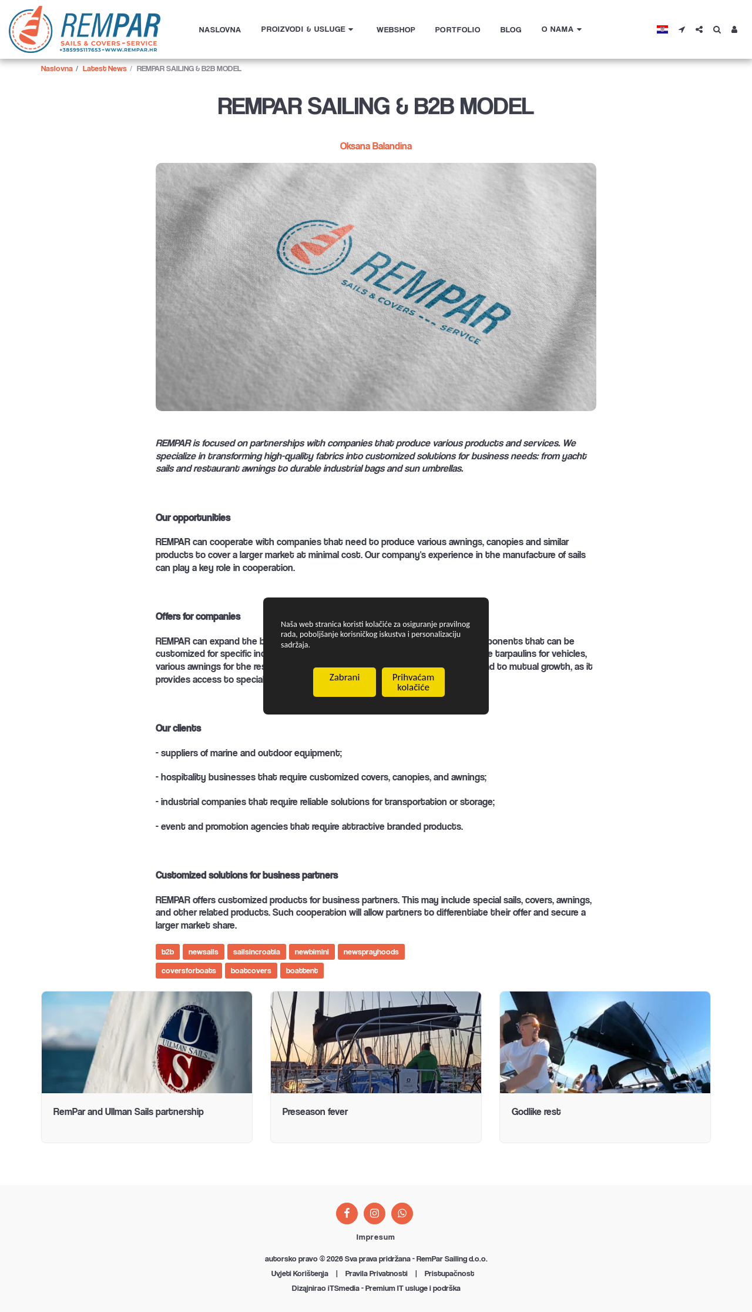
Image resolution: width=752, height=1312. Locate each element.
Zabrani (345, 681)
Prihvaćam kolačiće (413, 686)
